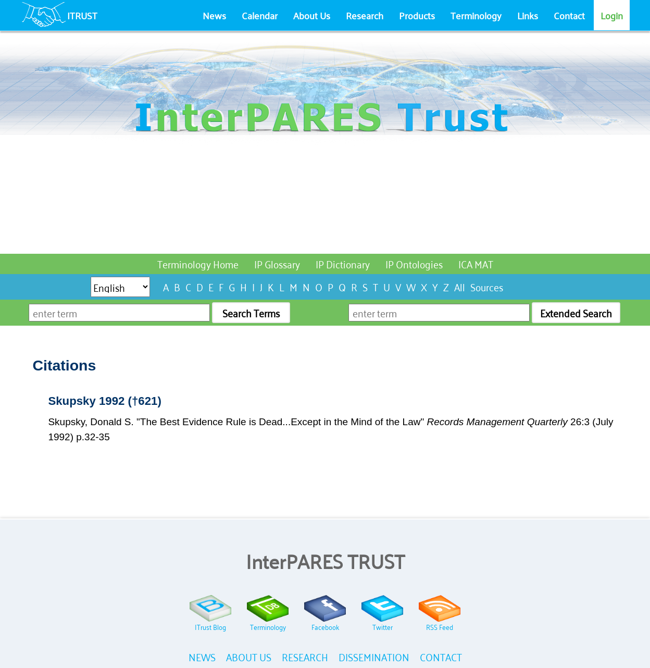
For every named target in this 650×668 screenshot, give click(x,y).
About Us (311, 15)
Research (364, 15)
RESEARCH (305, 656)
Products (417, 15)
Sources (486, 286)
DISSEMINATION (374, 656)
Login (612, 15)
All (459, 286)
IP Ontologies (414, 263)
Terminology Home (198, 263)
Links (527, 15)
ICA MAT (475, 263)
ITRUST (82, 15)
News (214, 15)
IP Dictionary (343, 263)
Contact (569, 15)
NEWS (202, 656)
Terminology (476, 15)
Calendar (260, 15)
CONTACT (441, 656)
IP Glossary (277, 263)
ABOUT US (248, 656)
